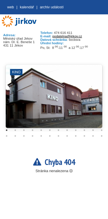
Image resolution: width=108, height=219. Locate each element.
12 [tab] (102, 130)
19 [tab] (58, 136)
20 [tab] (67, 136)
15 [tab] (24, 136)
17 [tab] (41, 136)
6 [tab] (50, 130)
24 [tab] (102, 136)
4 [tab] (32, 130)
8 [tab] (67, 130)
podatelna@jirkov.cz (67, 36)
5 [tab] (41, 130)
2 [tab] (15, 130)
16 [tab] (32, 136)
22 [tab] (84, 136)
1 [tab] (7, 130)
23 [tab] (93, 136)
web (10, 7)
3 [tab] (24, 130)
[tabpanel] (54, 99)
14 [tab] (15, 136)
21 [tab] (76, 136)
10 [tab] (84, 130)
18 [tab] (50, 136)
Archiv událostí (52, 7)
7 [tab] (58, 130)
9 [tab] (76, 130)
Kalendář (27, 7)
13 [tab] (7, 136)
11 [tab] (93, 130)
